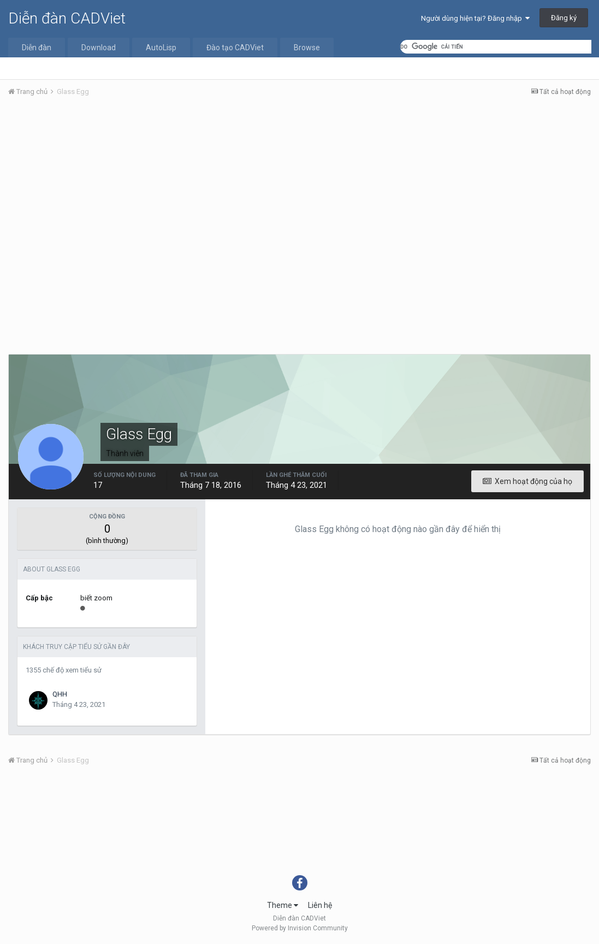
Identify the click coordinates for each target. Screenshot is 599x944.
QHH (59, 694)
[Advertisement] (299, 187)
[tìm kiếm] (495, 47)
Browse (307, 47)
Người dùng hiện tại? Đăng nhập (475, 18)
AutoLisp (161, 47)
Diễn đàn (36, 47)
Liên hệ (320, 905)
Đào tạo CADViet (235, 47)
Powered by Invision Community (300, 928)
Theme (282, 905)
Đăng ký (564, 18)
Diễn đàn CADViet (67, 18)
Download (98, 47)
